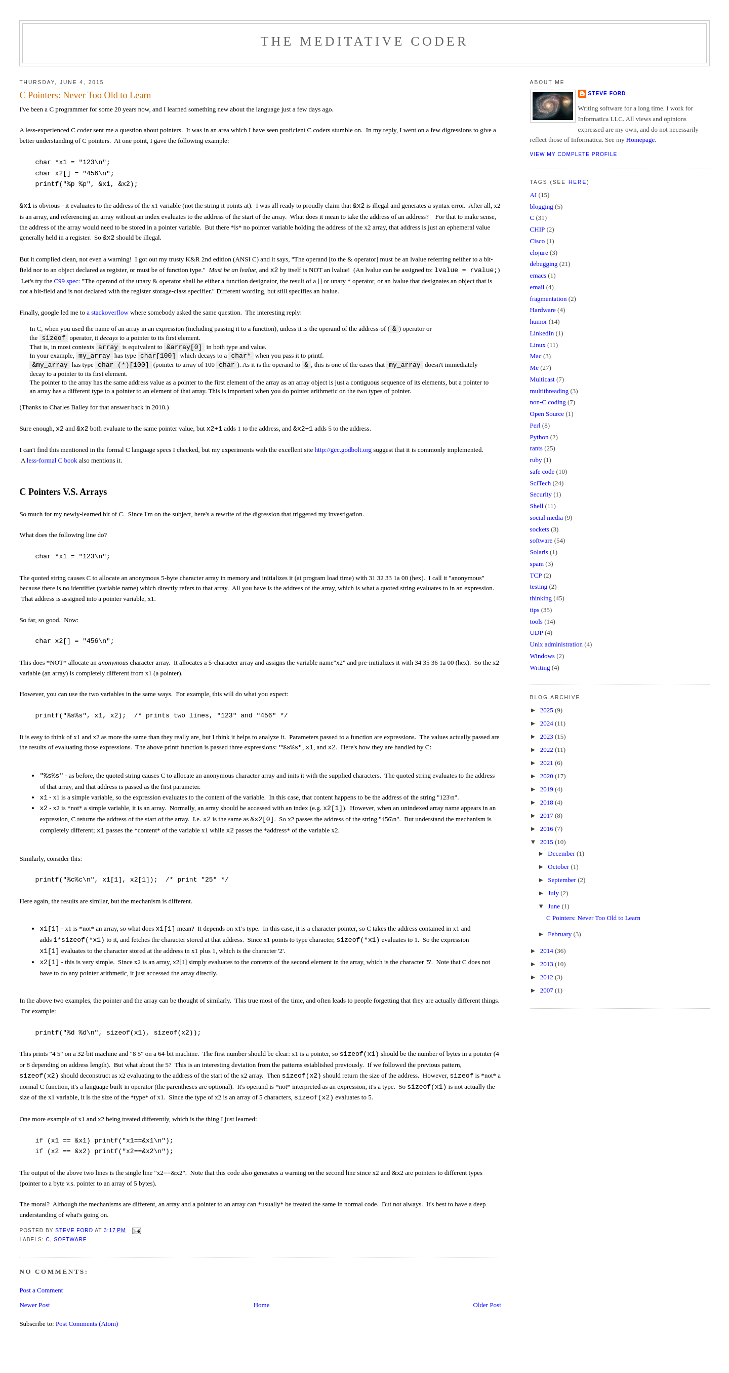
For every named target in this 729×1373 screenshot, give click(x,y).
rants (536, 448)
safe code (542, 471)
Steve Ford (607, 93)
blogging (541, 206)
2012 (547, 977)
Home (262, 1305)
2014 (547, 951)
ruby (536, 460)
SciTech (540, 483)
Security (541, 494)
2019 (547, 789)
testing (539, 586)
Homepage (640, 139)
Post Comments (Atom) (87, 1323)
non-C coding (548, 402)
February (560, 934)
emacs (538, 275)
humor (538, 321)
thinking (541, 598)
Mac (536, 356)
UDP (536, 632)
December (562, 853)
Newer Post (34, 1305)
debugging (544, 264)
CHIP (537, 229)
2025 (547, 710)
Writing (540, 667)
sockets (539, 529)
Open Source (547, 413)
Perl (535, 425)
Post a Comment (41, 1290)
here (578, 182)
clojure (539, 252)
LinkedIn (542, 333)
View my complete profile (574, 154)
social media (546, 517)
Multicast (542, 379)
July (554, 893)
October (559, 866)
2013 (547, 964)
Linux (538, 345)
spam (537, 563)
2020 (547, 776)
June (554, 906)
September (563, 880)
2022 (547, 749)
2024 (547, 723)
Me (534, 367)
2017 (547, 815)
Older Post (487, 1305)
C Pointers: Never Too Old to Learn (593, 918)
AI (533, 195)
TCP (536, 575)
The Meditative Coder (365, 41)
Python (539, 437)
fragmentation (548, 298)
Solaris (539, 552)
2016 (547, 828)
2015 (547, 842)
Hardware (543, 310)
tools (536, 621)
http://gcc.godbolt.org (343, 449)
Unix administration (556, 644)
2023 (547, 736)
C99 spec (66, 281)
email (537, 287)
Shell (537, 506)
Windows (542, 656)
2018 (547, 802)
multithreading (549, 391)
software (70, 1239)
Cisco (537, 241)
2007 (547, 990)
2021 (547, 763)
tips (535, 610)
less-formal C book (52, 460)
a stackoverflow (108, 312)
